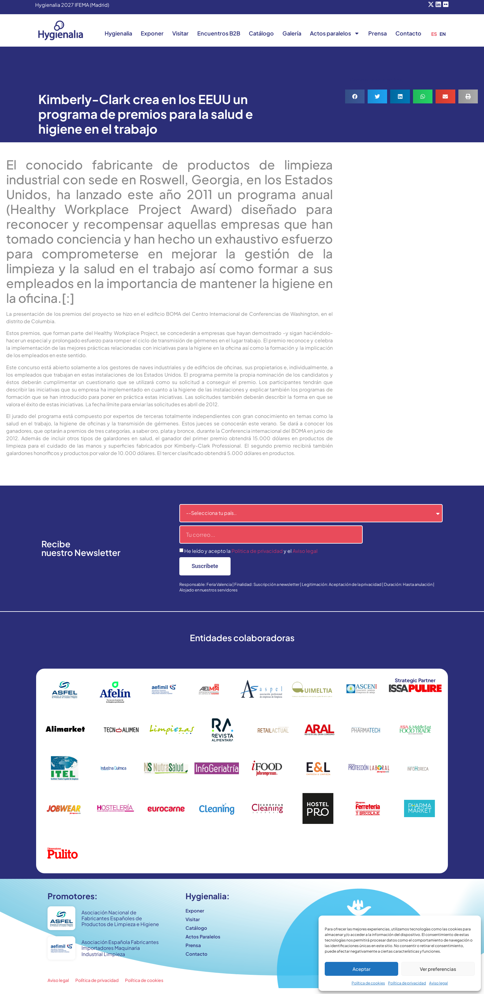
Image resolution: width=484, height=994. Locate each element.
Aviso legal (438, 983)
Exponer (152, 33)
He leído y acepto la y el (251, 551)
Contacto (408, 33)
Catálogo (261, 33)
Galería (291, 33)
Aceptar (361, 969)
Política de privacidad (407, 983)
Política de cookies (368, 983)
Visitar (180, 33)
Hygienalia (118, 33)
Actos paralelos (335, 33)
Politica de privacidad (257, 551)
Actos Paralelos (203, 936)
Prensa (377, 33)
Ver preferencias (438, 969)
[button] (355, 96)
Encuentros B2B (218, 33)
